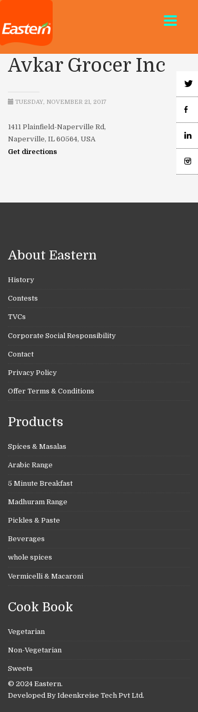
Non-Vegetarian (35, 650)
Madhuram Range (37, 502)
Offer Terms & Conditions (51, 391)
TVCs (17, 317)
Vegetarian (26, 632)
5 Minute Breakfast (40, 483)
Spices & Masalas (37, 446)
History (21, 280)
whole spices (30, 557)
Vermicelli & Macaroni (45, 576)
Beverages (26, 539)
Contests (23, 298)
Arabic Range (30, 465)
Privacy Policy (32, 373)
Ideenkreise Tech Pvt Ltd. (100, 695)
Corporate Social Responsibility (62, 336)
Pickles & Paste (34, 520)
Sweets (20, 668)
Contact (21, 354)
